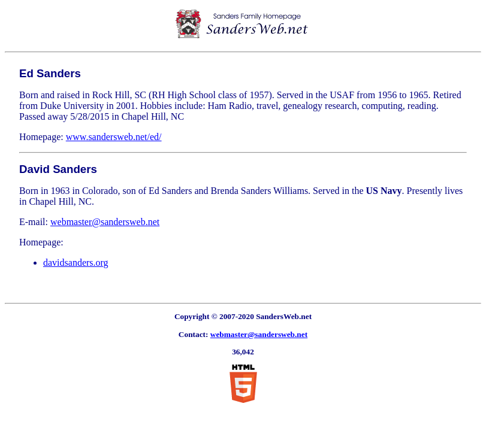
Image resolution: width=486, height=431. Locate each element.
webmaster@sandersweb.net (104, 222)
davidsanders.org (75, 262)
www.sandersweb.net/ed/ (114, 137)
